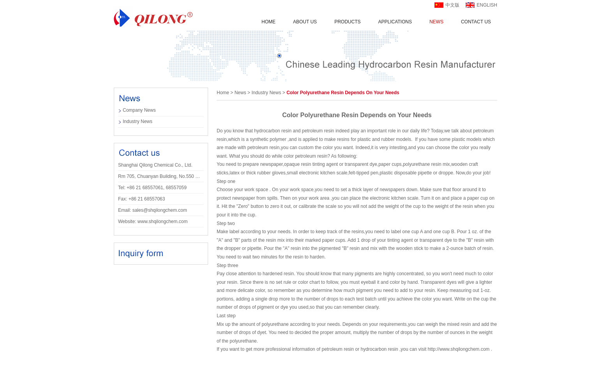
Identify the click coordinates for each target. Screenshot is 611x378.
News (436, 22)
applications (394, 22)
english (487, 5)
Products (347, 22)
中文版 (452, 5)
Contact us (476, 22)
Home (268, 22)
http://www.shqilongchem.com (459, 349)
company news (139, 110)
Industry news (137, 121)
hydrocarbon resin (272, 131)
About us (305, 22)
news (240, 92)
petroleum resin (318, 131)
